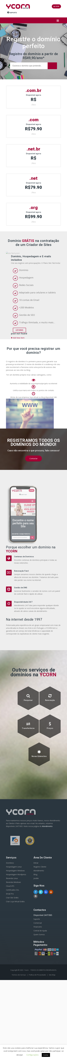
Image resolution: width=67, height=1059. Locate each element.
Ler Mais (19, 382)
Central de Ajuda (40, 987)
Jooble (36, 935)
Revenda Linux (12, 935)
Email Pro (10, 950)
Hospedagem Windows (15, 927)
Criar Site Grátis (12, 954)
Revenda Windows (13, 939)
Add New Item (17, 390)
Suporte (12, 12)
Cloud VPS (10, 942)
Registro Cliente (40, 923)
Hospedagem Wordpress (16, 931)
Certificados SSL (12, 946)
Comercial (38, 979)
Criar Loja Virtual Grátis (15, 958)
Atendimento (47, 890)
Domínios (10, 919)
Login (56, 6)
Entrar (36, 919)
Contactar (34, 528)
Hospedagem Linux (14, 923)
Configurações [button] (32, 1055)
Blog (35, 931)
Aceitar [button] (45, 1055)
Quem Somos (39, 991)
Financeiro (38, 983)
